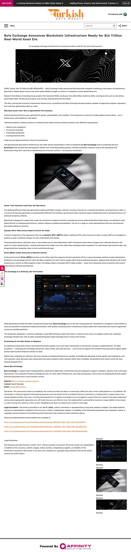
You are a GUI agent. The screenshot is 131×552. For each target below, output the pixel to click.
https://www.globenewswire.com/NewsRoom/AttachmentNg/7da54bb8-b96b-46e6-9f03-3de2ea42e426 (45, 431)
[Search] (98, 25)
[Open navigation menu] (9, 26)
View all (126, 3)
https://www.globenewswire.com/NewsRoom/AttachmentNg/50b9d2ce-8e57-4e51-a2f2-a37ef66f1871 (45, 422)
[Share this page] (122, 26)
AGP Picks (6, 3)
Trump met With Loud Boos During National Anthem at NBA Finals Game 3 (35, 3)
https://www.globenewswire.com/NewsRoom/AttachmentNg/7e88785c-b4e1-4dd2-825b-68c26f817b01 (45, 427)
